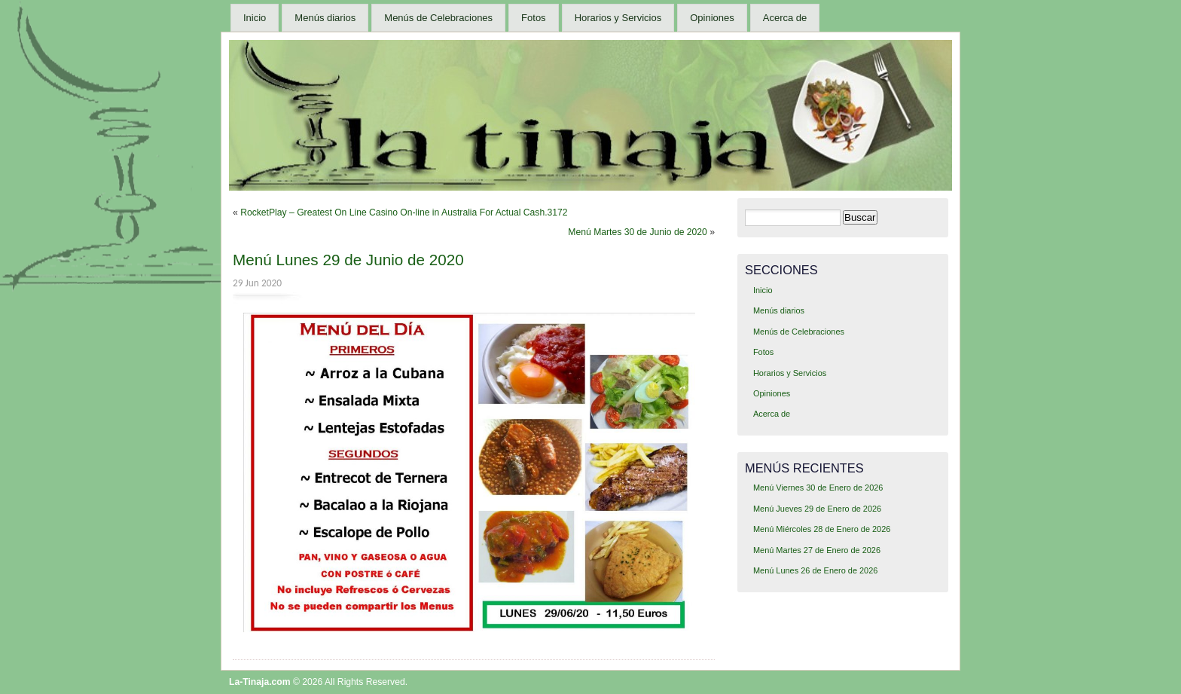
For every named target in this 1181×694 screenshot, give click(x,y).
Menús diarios (325, 17)
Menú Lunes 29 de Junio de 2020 (348, 259)
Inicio (254, 17)
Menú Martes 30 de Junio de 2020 (637, 232)
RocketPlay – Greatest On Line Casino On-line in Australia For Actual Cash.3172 (403, 212)
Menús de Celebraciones (438, 17)
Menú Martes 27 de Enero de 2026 (816, 550)
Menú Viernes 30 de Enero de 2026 (818, 487)
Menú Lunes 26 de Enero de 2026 (815, 570)
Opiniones (712, 17)
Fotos (533, 17)
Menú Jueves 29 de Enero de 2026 (817, 508)
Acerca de (785, 17)
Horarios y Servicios (618, 17)
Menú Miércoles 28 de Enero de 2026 (821, 528)
